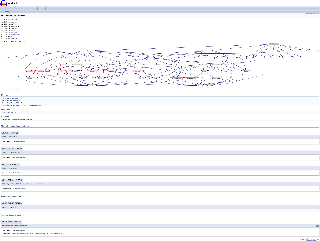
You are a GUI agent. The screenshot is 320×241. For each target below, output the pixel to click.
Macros (308, 13)
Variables (317, 13)
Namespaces (32, 8)
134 (13, 188)
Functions (312, 13)
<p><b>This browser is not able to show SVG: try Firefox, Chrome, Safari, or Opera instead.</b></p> (160, 64)
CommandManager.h (15, 34)
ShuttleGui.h (13, 32)
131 (13, 141)
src (2, 11)
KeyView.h (12, 20)
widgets (7, 11)
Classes (41, 8)
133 (13, 157)
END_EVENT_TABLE (8, 112)
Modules (23, 8)
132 (13, 173)
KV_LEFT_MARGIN (12, 100)
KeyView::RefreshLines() (57, 233)
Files (49, 8)
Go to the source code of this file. (10, 90)
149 (13, 230)
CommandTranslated (18, 119)
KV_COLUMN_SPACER (13, 103)
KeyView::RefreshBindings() (38, 233)
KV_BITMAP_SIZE (12, 98)
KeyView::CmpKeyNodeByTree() (20, 233)
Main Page (5, 8)
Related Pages (14, 8)
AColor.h (12, 30)
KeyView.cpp (21, 141)
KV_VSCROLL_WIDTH (13, 105)
